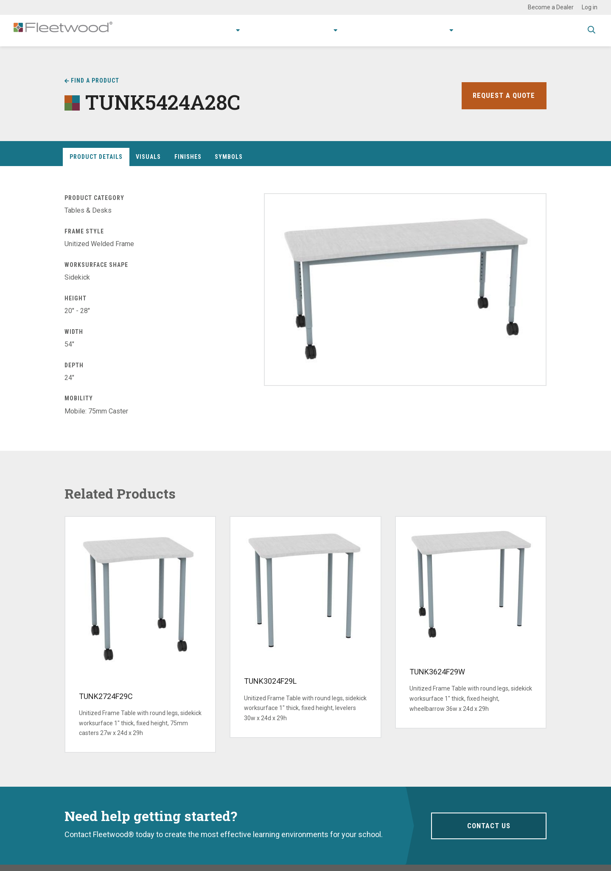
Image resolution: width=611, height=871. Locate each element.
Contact (472, 30)
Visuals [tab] (148, 156)
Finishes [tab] (188, 156)
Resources (354, 30)
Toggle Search (591, 31)
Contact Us (488, 825)
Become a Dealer (551, 7)
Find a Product (95, 80)
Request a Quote (503, 95)
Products (199, 30)
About (431, 30)
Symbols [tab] (229, 156)
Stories (397, 30)
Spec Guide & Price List (536, 30)
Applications (253, 30)
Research (302, 30)
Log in (589, 7)
